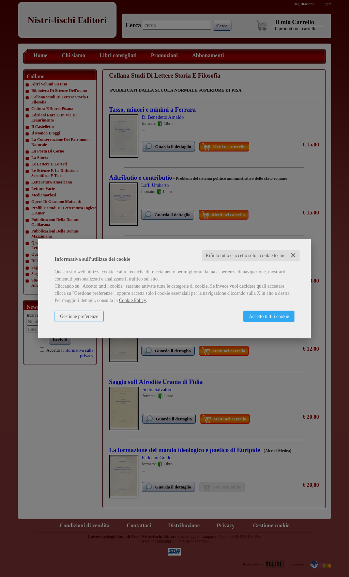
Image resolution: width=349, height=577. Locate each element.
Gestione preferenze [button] (79, 316)
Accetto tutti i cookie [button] (269, 316)
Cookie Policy (132, 300)
